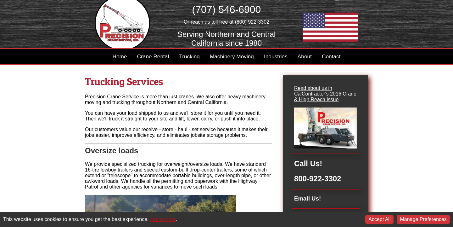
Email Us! (307, 198)
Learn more (163, 219)
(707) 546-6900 (226, 9)
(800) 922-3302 (252, 22)
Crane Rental (153, 56)
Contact (331, 56)
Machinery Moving (232, 56)
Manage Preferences (423, 219)
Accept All (379, 219)
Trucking (189, 56)
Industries (276, 56)
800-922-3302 (317, 178)
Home (120, 56)
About (305, 56)
